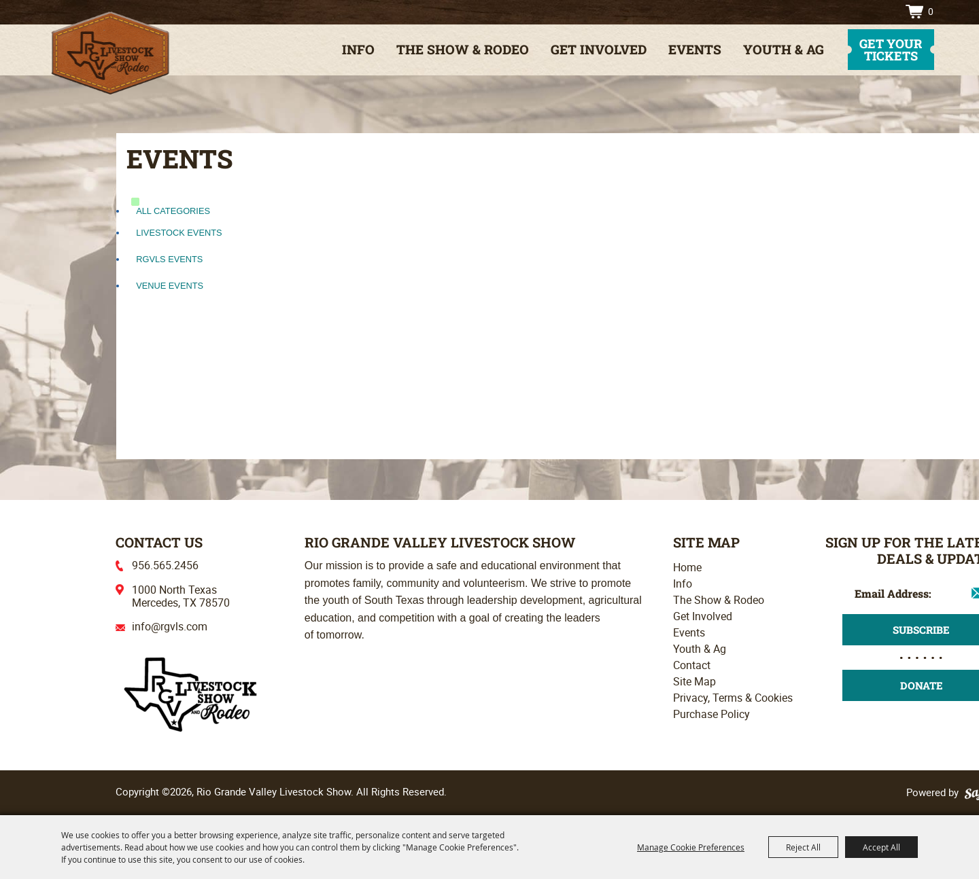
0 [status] (930, 11)
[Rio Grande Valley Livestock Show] (190, 693)
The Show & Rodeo (462, 49)
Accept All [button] (881, 847)
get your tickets (890, 49)
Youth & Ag (783, 49)
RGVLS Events (169, 259)
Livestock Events (179, 233)
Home (687, 567)
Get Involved (599, 49)
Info (358, 49)
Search (860, 11)
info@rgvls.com (169, 626)
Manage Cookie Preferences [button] (690, 847)
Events (694, 49)
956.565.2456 (165, 565)
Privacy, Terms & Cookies (733, 697)
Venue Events (169, 286)
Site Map (694, 681)
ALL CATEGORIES (173, 211)
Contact (691, 665)
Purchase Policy (711, 713)
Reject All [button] (803, 847)
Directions (881, 11)
